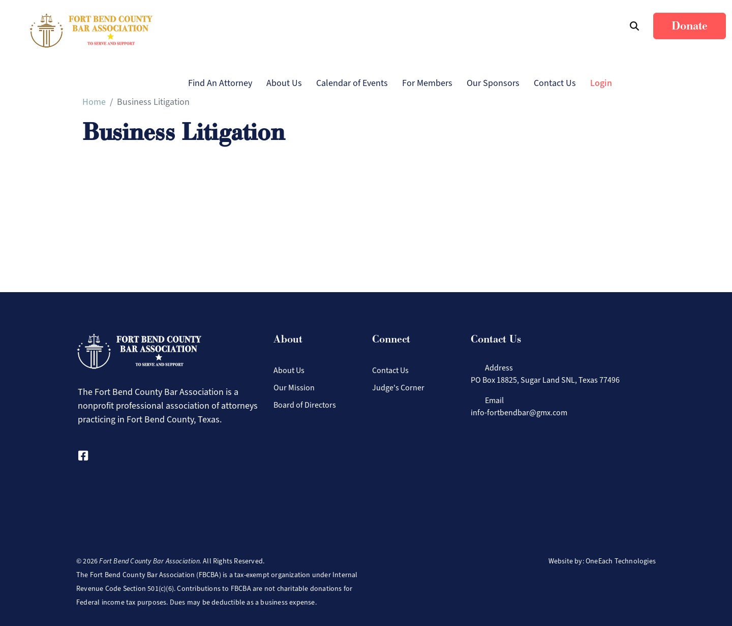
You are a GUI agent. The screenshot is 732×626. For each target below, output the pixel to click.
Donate (690, 26)
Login (601, 83)
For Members (427, 83)
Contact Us (555, 83)
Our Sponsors (493, 83)
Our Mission (294, 387)
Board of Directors (304, 405)
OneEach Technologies (621, 561)
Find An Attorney (220, 83)
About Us (284, 83)
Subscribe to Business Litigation (86, 156)
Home (94, 102)
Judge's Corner (398, 387)
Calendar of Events (352, 83)
